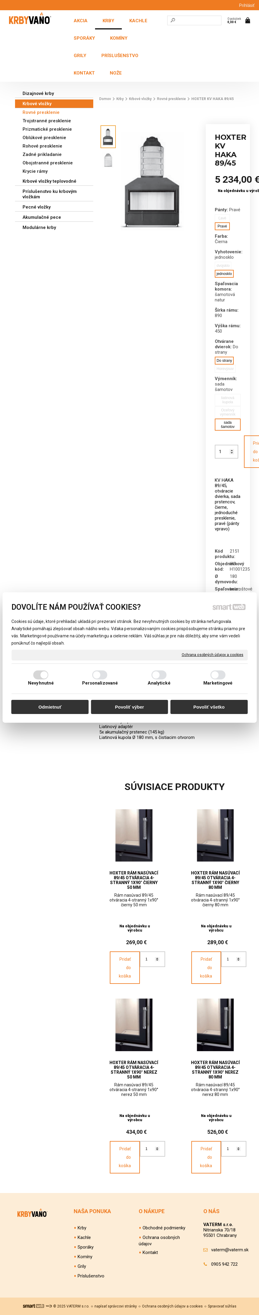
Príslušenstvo (91, 1276)
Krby (82, 1228)
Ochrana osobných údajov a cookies (212, 655)
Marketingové (218, 683)
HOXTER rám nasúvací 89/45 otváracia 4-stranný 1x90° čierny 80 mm (216, 880)
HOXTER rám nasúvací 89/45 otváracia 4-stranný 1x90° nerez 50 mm (134, 1069)
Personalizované (100, 683)
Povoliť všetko (209, 706)
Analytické (159, 683)
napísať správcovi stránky (115, 1306)
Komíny (85, 1256)
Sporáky (86, 1247)
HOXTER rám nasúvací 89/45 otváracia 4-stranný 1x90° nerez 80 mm (216, 1069)
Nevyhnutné (41, 683)
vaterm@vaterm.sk (229, 1249)
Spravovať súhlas (222, 1306)
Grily (82, 1266)
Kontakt (150, 1252)
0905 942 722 (224, 1264)
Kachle (84, 1237)
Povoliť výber (129, 706)
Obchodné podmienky (164, 1228)
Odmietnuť (50, 706)
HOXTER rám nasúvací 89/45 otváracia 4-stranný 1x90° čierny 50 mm (134, 880)
